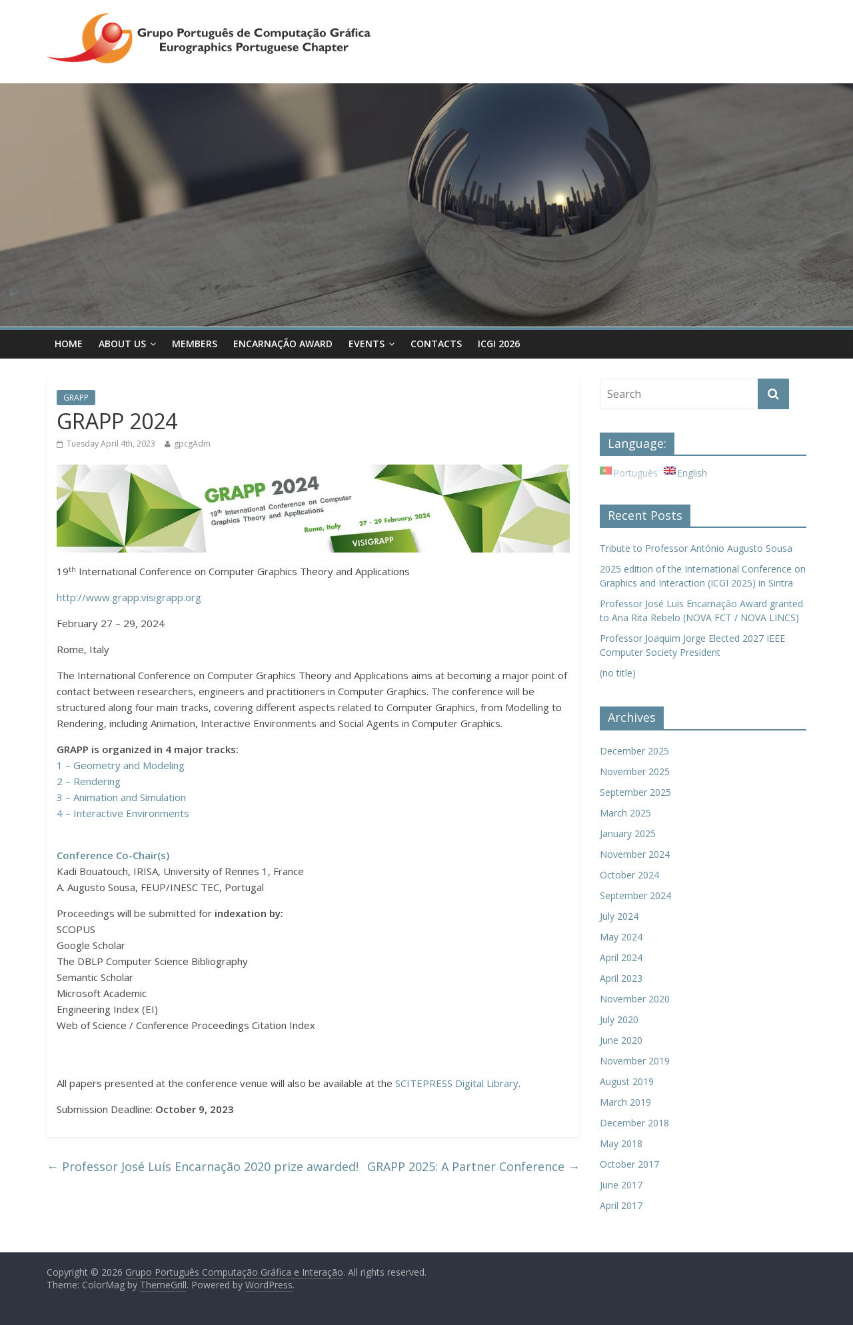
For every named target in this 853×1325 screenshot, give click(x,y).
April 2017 (621, 1205)
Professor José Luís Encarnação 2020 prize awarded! (203, 1166)
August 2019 (627, 1081)
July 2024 (619, 916)
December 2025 (634, 750)
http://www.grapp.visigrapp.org (129, 597)
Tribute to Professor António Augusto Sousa (696, 548)
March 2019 (625, 1102)
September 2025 (635, 792)
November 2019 (635, 1060)
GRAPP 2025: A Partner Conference (473, 1166)
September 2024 (635, 895)
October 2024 (629, 874)
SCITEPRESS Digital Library (456, 1083)
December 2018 (634, 1122)
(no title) (618, 672)
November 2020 (635, 998)
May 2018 (621, 1143)
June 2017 (621, 1184)
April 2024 (621, 957)
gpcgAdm (192, 443)
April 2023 (621, 978)
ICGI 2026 (499, 343)
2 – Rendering (89, 781)
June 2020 (621, 1040)
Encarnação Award (283, 343)
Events (367, 343)
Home (69, 343)
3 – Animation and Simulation (121, 797)
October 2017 (629, 1164)
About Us (122, 343)
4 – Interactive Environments (123, 813)
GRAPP (76, 397)
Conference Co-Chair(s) (113, 855)
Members (194, 343)
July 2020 (619, 1019)
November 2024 (635, 854)
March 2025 (625, 812)
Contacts (436, 343)
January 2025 (628, 833)
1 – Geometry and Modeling (121, 765)
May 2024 (621, 936)
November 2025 (635, 771)
